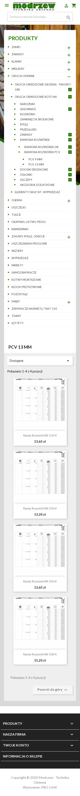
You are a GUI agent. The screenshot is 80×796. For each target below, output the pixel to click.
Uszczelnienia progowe (29, 243)
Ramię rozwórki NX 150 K (40, 435)
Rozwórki (27, 114)
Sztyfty (17, 323)
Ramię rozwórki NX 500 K (40, 654)
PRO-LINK (49, 787)
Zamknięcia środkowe (37, 119)
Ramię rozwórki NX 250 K (40, 508)
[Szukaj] (40, 16)
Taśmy (16, 316)
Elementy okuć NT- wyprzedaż (37, 192)
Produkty (23, 38)
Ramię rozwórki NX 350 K (40, 581)
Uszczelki (19, 207)
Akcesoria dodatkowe (37, 185)
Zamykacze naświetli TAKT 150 (34, 308)
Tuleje (16, 214)
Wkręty (17, 265)
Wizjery (17, 250)
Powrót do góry (52, 689)
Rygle (24, 124)
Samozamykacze (24, 272)
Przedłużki (28, 129)
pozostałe (20, 294)
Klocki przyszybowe (27, 287)
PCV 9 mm (35, 159)
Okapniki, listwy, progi (29, 222)
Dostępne (40, 360)
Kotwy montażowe (26, 279)
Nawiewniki (20, 229)
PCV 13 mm (36, 164)
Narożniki (27, 104)
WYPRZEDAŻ (20, 258)
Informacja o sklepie (22, 756)
